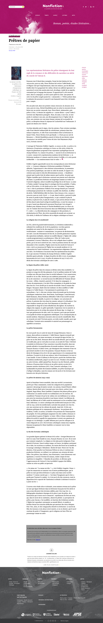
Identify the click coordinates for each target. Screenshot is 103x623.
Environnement (28, 586)
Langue (69, 583)
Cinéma (83, 582)
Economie (17, 583)
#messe (84, 67)
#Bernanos (84, 76)
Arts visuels (84, 585)
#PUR (83, 83)
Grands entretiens (46, 600)
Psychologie (55, 583)
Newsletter (93, 7)
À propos (63, 595)
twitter (86, 7)
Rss (91, 7)
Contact (70, 599)
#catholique (85, 71)
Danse (83, 589)
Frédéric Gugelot (16, 96)
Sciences (15, 582)
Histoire (40, 582)
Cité (29, 15)
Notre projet (63, 598)
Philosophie (55, 582)
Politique (11, 585)
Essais (41, 595)
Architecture (84, 586)
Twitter (51, 621)
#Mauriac (84, 80)
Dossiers (42, 604)
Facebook (48, 621)
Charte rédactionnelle (79, 598)
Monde (25, 582)
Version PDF (12, 50)
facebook (83, 7)
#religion (84, 87)
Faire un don (63, 599)
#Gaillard (84, 85)
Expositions (20, 603)
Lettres (64, 15)
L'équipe (70, 598)
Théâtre (83, 583)
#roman (84, 74)
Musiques (89, 582)
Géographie (27, 583)
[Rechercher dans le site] (16, 7)
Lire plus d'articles (51, 565)
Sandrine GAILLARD (16, 44)
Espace (37, 15)
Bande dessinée (85, 588)
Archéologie (41, 583)
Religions (55, 585)
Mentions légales (64, 620)
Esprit (55, 15)
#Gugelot (84, 81)
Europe (26, 585)
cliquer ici (38, 539)
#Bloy (83, 78)
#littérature (85, 73)
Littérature (70, 582)
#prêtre (84, 69)
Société (11, 583)
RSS (53, 621)
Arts (73, 15)
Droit (10, 582)
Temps (47, 15)
